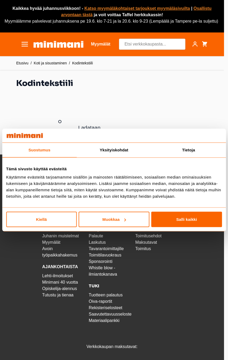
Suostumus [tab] (39, 149)
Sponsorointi (100, 261)
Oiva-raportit (100, 301)
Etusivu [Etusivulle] (22, 63)
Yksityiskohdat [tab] (114, 149)
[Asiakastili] (195, 44)
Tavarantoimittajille (106, 248)
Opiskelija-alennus (59, 288)
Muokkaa (114, 219)
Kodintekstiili (82, 63)
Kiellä (41, 219)
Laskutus (97, 242)
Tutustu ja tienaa (57, 295)
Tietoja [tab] (188, 149)
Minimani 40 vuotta (60, 282)
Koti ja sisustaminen (50, 63)
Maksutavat (146, 242)
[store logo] (58, 44)
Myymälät (51, 242)
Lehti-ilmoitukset (57, 276)
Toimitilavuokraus (105, 255)
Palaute (96, 236)
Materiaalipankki (104, 320)
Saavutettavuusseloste (110, 314)
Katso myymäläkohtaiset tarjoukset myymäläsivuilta (137, 8)
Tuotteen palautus (106, 295)
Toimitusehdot (148, 236)
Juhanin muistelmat (60, 236)
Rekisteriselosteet (105, 307)
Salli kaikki (186, 219)
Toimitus (143, 248)
